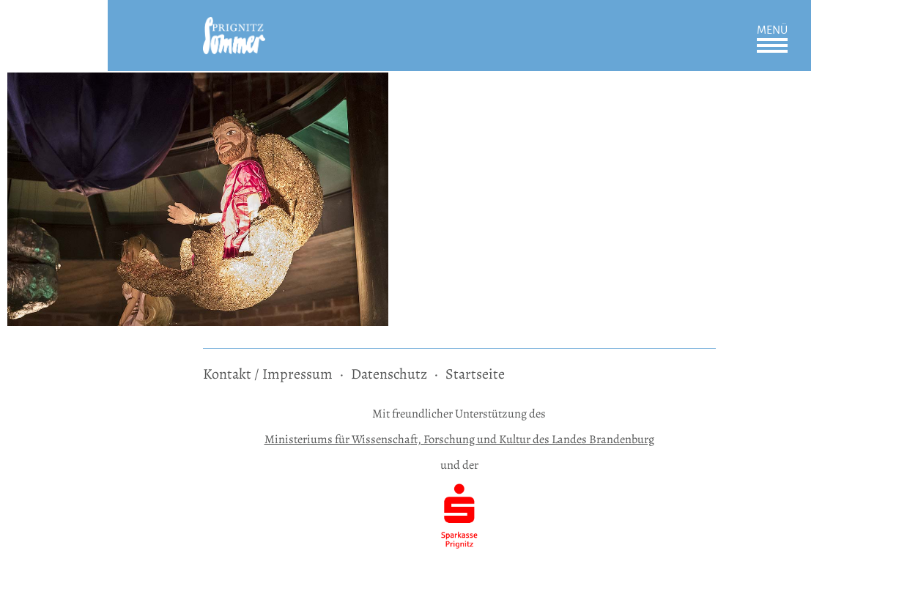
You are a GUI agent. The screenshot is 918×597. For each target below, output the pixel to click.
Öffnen (772, 45)
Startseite (475, 374)
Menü (772, 30)
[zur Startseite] (234, 27)
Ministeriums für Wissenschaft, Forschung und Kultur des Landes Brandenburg (459, 439)
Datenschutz (389, 374)
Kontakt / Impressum (268, 374)
